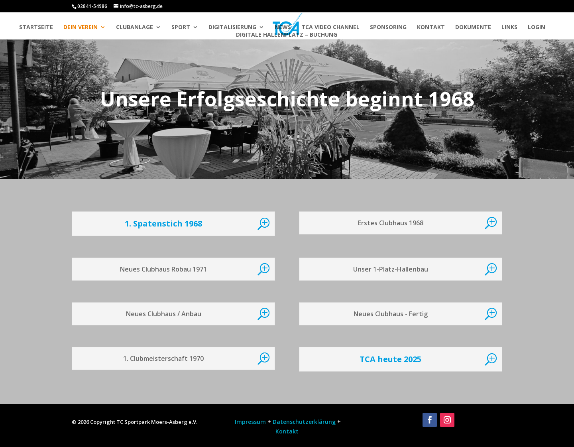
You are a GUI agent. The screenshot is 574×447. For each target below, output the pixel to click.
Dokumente (473, 27)
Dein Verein (80, 27)
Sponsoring (388, 27)
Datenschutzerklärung (304, 421)
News (283, 27)
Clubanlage (134, 27)
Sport (180, 27)
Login (536, 27)
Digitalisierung (232, 27)
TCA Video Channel (330, 27)
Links (509, 27)
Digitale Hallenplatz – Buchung (286, 35)
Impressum (249, 421)
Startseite (36, 27)
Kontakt (431, 27)
